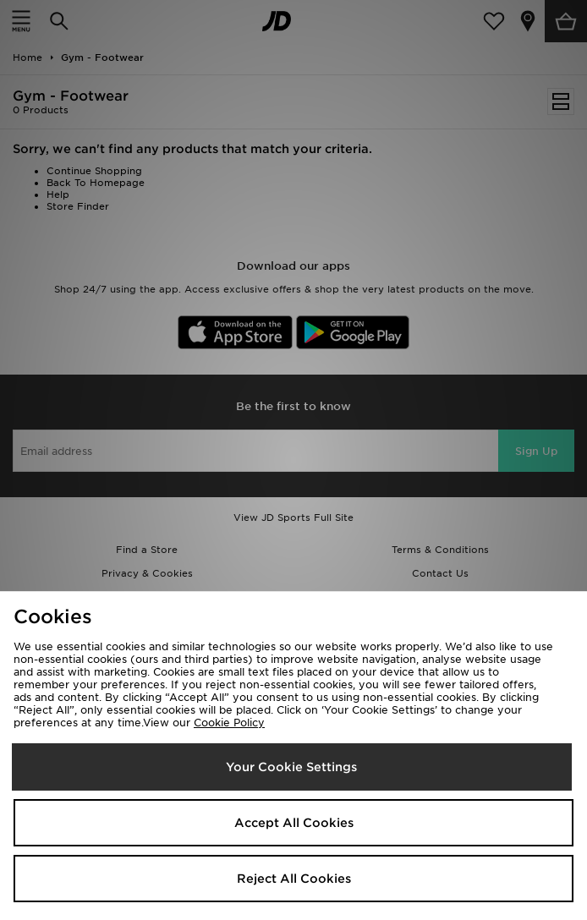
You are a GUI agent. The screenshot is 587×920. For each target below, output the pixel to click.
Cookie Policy (229, 722)
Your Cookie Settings (291, 767)
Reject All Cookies (294, 878)
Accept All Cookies (294, 823)
